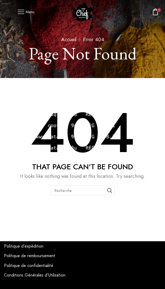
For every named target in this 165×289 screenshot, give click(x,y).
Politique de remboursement (29, 256)
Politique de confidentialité (28, 265)
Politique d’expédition (23, 246)
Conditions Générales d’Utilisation (34, 275)
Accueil (69, 39)
